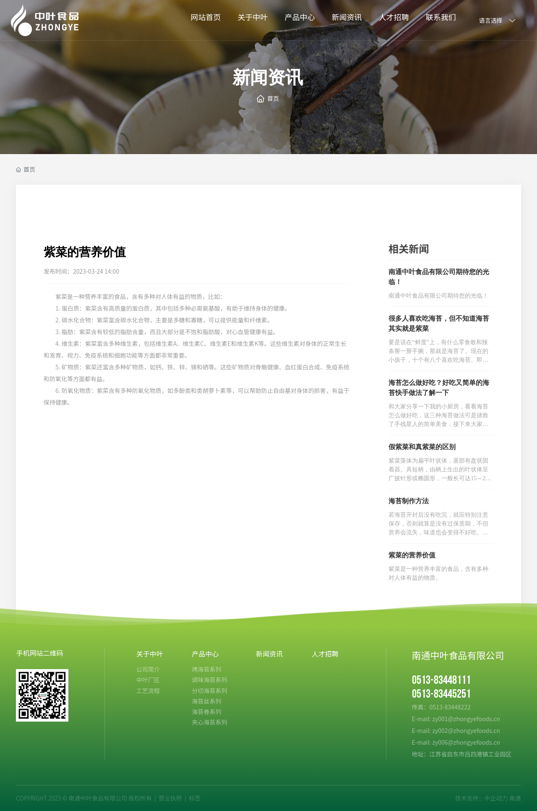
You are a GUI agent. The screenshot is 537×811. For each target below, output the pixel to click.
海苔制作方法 (408, 501)
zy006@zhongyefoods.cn (466, 742)
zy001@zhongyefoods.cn (466, 718)
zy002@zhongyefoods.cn (466, 730)
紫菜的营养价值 (411, 555)
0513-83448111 (441, 680)
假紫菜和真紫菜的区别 (422, 446)
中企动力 (496, 798)
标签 (195, 798)
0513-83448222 (451, 707)
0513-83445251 (441, 694)
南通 (515, 798)
